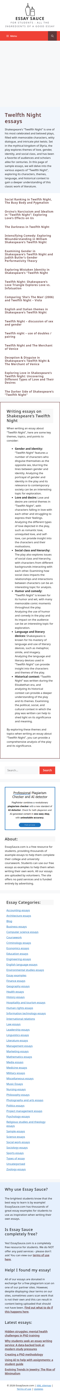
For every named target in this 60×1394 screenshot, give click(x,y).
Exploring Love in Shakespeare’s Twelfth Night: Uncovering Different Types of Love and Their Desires (29, 377)
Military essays (15, 1073)
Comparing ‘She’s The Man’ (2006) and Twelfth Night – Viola (29, 298)
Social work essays (18, 1142)
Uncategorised (15, 1164)
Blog (9, 921)
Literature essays (17, 1040)
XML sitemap (44, 1385)
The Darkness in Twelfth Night (27, 227)
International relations (20, 1019)
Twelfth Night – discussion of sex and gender (29, 322)
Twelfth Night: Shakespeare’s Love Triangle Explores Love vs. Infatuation (28, 285)
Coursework (14, 937)
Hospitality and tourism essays (25, 1002)
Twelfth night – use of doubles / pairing (28, 334)
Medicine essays (16, 1067)
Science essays (15, 1136)
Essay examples (16, 975)
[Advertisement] (30, 72)
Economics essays (17, 948)
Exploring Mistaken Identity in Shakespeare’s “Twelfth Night (27, 271)
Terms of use (24, 1388)
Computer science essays (22, 932)
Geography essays (18, 986)
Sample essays (15, 1131)
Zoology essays (16, 1169)
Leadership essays (18, 1029)
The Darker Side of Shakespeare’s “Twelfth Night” (29, 393)
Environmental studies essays (25, 970)
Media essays (14, 1062)
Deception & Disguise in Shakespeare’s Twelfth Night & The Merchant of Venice (27, 361)
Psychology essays (18, 1116)
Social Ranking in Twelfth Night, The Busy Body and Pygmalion (28, 201)
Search (47, 770)
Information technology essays (26, 1013)
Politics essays (15, 1105)
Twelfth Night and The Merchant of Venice (28, 347)
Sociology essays (17, 1147)
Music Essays (14, 1084)
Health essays (15, 991)
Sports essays (15, 1153)
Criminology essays (18, 943)
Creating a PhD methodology (24, 1354)
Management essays (19, 1046)
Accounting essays (18, 910)
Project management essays (24, 1111)
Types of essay (15, 1158)
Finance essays (15, 981)
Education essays (17, 953)
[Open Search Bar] (52, 36)
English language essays (21, 964)
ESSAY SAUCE (30, 18)
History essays (15, 997)
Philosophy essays (18, 1095)
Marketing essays (17, 1051)
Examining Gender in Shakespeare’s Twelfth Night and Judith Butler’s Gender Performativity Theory (29, 256)
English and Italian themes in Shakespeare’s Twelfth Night (26, 310)
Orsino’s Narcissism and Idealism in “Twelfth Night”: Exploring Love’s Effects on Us (29, 215)
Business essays (16, 926)
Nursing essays (16, 1089)
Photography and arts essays (24, 1100)
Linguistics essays (17, 1035)
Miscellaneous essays (20, 1078)
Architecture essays (18, 915)
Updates (38, 1388)
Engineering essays (18, 959)
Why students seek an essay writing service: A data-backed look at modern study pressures (28, 1345)
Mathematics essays (19, 1057)
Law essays (13, 1024)
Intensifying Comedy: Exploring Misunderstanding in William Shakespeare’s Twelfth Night (28, 239)
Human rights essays (19, 1008)
